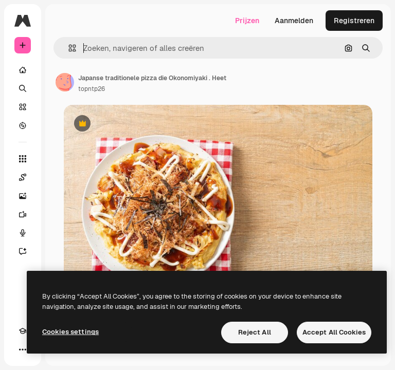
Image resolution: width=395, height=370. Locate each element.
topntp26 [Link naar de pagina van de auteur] (91, 89)
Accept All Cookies (334, 332)
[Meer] (22, 349)
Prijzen (247, 20)
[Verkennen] (22, 125)
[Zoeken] (22, 88)
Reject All (254, 332)
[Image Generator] (22, 196)
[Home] (22, 70)
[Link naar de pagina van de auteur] (65, 82)
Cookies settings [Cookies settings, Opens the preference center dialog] (70, 331)
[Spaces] (22, 177)
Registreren (354, 20)
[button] (68, 48)
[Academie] (22, 331)
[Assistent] (22, 251)
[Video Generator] (22, 214)
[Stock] (22, 107)
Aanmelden (294, 20)
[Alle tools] (22, 159)
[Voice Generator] (22, 233)
